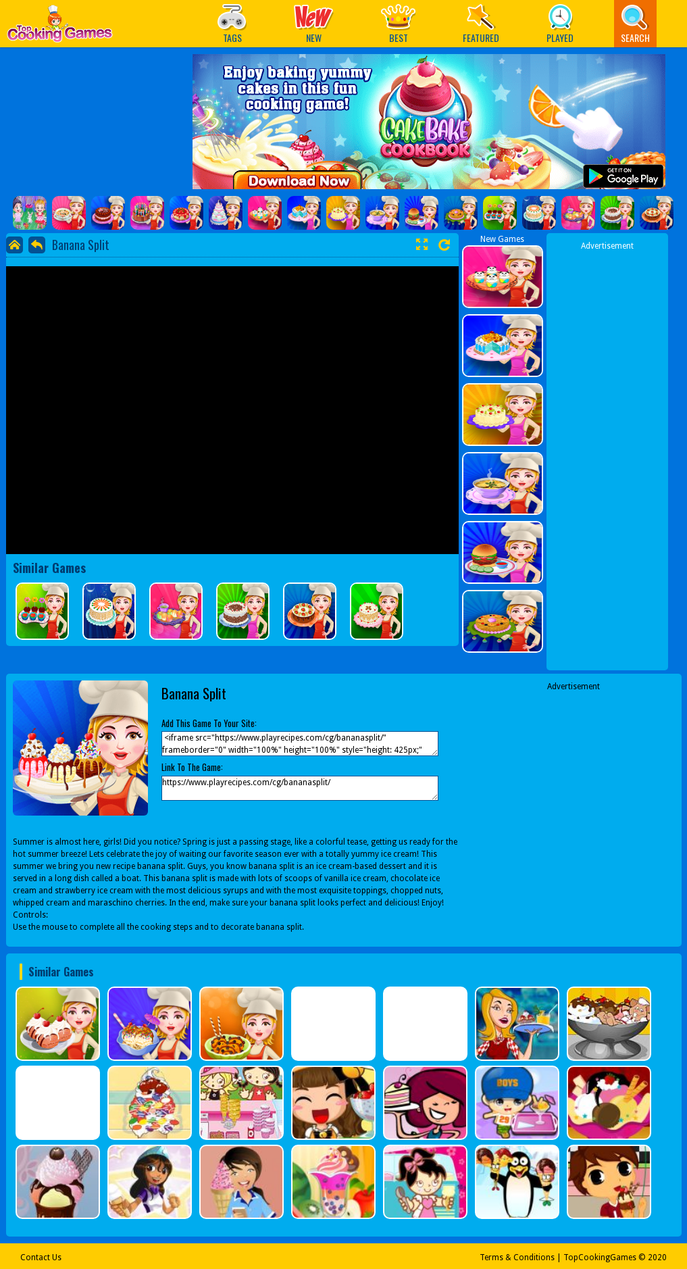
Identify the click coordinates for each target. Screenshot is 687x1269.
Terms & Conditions (517, 1257)
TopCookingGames (599, 1257)
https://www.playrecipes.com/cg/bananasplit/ (299, 788)
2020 (657, 1257)
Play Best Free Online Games (60, 27)
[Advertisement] (607, 454)
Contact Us (40, 1257)
